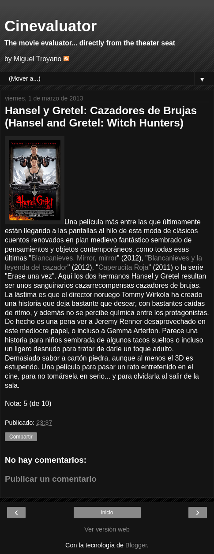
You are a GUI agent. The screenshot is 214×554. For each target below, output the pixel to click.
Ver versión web (106, 529)
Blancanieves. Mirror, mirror (74, 258)
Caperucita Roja (123, 267)
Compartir (21, 437)
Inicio (107, 512)
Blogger (136, 545)
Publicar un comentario (51, 478)
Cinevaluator (50, 26)
